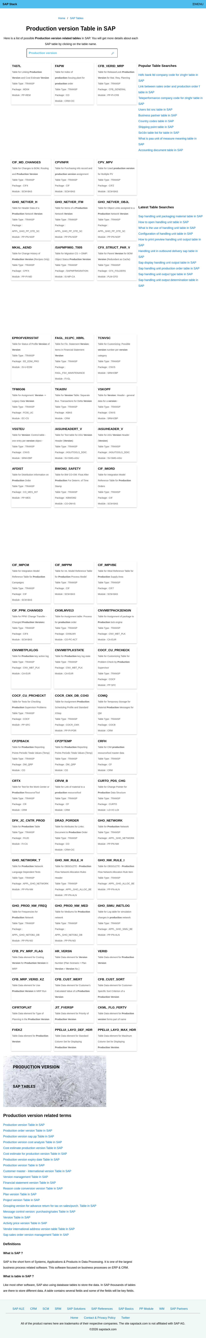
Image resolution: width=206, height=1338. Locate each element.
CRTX (16, 780)
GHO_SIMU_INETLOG (114, 905)
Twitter (125, 1317)
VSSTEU (18, 429)
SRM (58, 1308)
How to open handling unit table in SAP (163, 222)
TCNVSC (104, 338)
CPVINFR (62, 162)
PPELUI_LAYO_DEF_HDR (73, 1029)
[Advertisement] (70, 131)
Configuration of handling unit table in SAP (165, 233)
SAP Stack (10, 4)
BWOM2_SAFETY (68, 468)
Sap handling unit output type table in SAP (165, 274)
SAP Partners (179, 1308)
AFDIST (17, 468)
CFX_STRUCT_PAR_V (114, 247)
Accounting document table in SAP (160, 150)
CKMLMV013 (64, 610)
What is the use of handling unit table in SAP (167, 228)
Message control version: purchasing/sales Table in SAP (39, 1211)
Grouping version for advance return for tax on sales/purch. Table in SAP (49, 1205)
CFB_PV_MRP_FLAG (27, 951)
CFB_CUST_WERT (68, 979)
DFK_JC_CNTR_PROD (28, 820)
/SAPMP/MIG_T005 (68, 247)
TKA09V (61, 389)
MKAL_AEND (21, 247)
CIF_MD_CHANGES (26, 162)
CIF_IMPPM (63, 565)
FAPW (59, 66)
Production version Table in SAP (24, 1124)
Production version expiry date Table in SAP (31, 1159)
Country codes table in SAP (156, 121)
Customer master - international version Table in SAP (37, 1171)
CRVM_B (61, 780)
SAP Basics (126, 1308)
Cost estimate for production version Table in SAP (35, 1153)
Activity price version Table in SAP (25, 1223)
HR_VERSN (63, 951)
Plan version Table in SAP (20, 1194)
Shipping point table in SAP (155, 127)
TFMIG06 (18, 389)
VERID (102, 951)
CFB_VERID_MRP (111, 66)
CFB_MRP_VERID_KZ (28, 979)
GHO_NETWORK (110, 820)
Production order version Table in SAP (27, 1130)
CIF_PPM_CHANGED (27, 610)
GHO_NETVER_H (24, 202)
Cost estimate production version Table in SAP (33, 1148)
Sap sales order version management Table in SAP (36, 1234)
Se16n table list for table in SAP (158, 132)
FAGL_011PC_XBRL (69, 338)
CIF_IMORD (106, 468)
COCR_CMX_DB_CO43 (72, 695)
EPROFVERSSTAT (25, 338)
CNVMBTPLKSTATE (69, 650)
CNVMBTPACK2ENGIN (114, 610)
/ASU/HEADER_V (110, 429)
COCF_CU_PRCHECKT (29, 695)
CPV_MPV (105, 162)
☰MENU (197, 4)
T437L (16, 66)
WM (161, 1308)
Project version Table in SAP (21, 1200)
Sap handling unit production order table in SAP (168, 268)
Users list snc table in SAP (155, 109)
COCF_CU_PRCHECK (114, 650)
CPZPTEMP (63, 741)
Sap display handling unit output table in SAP (167, 262)
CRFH (102, 741)
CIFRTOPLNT (22, 1007)
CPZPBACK (20, 741)
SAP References (102, 1308)
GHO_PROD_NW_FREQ (29, 905)
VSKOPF (104, 389)
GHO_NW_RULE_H (69, 860)
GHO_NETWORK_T (26, 860)
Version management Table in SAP (25, 1177)
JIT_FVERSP (64, 1007)
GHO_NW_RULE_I (111, 860)
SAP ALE (18, 1308)
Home (74, 1317)
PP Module (146, 1308)
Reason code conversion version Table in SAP (33, 1188)
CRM (33, 1308)
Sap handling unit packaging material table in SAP (170, 216)
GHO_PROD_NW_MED (71, 905)
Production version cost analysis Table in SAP (32, 1142)
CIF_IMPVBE (107, 565)
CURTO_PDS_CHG (111, 780)
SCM (46, 1308)
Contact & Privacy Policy (99, 1317)
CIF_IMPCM (20, 565)
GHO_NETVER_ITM (69, 202)
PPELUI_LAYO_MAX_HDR (117, 1029)
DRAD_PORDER (67, 820)
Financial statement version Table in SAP (29, 1182)
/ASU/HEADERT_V (68, 429)
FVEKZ (17, 1029)
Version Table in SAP (16, 1217)
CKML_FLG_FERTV (112, 1007)
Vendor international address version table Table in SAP (39, 1229)
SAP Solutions (76, 1308)
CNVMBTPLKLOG (25, 650)
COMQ (103, 695)
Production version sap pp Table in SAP (28, 1136)
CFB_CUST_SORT (111, 979)
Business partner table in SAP (157, 115)
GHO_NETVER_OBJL (113, 202)
